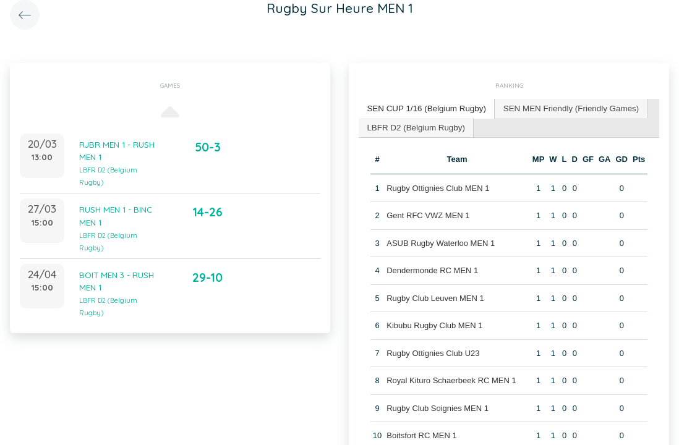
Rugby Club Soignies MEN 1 (437, 406)
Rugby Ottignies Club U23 (432, 351)
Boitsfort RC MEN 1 (421, 434)
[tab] (425, 108)
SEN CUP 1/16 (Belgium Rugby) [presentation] (424, 107)
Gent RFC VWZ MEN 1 (427, 214)
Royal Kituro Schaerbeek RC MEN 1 (451, 379)
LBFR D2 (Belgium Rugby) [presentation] (414, 125)
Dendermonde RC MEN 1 (432, 269)
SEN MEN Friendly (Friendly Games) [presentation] (565, 107)
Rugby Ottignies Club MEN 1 (437, 186)
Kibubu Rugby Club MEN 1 (434, 324)
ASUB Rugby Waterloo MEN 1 (440, 241)
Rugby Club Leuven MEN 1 (435, 296)
